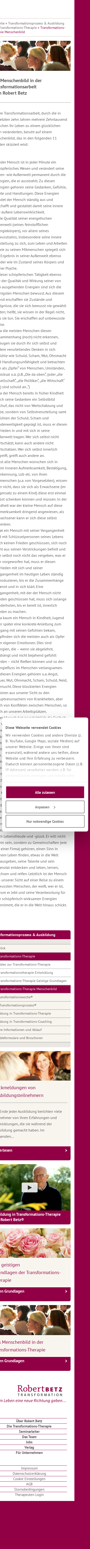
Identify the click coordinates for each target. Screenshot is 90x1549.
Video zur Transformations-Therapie (39, 964)
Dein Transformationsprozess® (29, 1005)
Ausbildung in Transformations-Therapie (36, 1013)
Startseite (13, 23)
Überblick (14, 948)
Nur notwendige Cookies (45, 821)
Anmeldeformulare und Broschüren (32, 1038)
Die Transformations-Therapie (30, 27)
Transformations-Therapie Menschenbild (42, 989)
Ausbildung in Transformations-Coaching (37, 1021)
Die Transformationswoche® (27, 997)
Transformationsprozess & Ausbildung (52, 23)
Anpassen (45, 807)
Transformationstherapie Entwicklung (41, 972)
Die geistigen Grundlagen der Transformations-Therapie (42, 1272)
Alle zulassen (45, 792)
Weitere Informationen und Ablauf (32, 1030)
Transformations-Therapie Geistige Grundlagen (47, 981)
